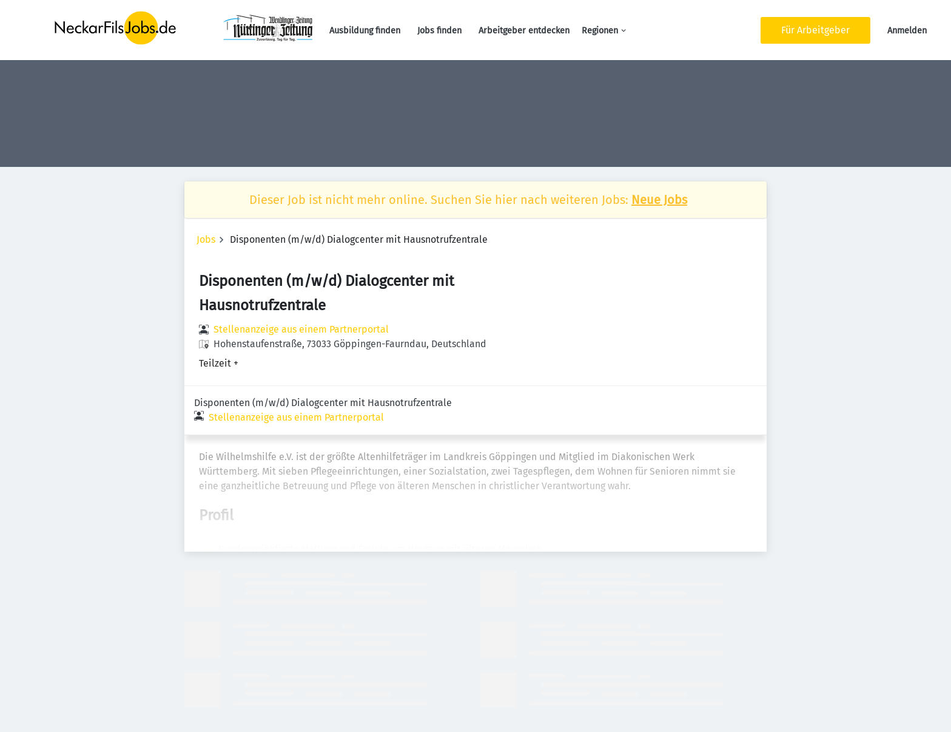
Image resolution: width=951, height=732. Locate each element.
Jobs (206, 239)
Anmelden (907, 30)
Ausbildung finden (364, 30)
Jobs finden (439, 30)
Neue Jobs (659, 199)
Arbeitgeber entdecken (524, 30)
